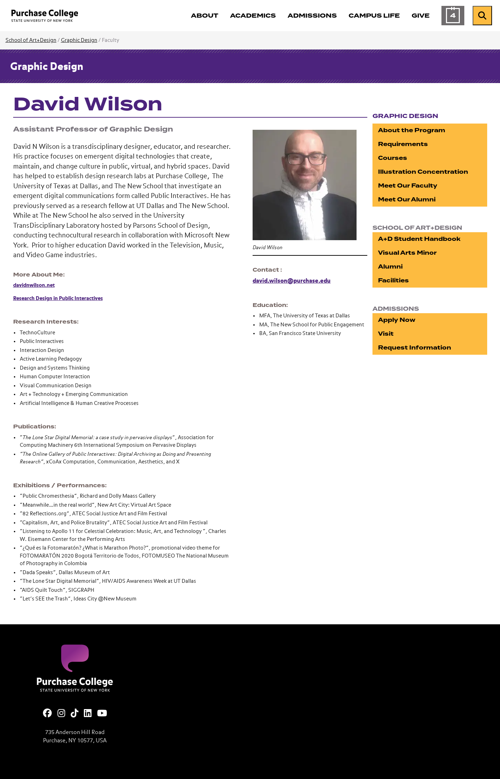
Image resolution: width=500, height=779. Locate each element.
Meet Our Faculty (407, 185)
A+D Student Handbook (419, 239)
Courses (392, 158)
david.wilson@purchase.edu (292, 281)
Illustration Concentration (423, 171)
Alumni (390, 266)
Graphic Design (79, 40)
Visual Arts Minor (407, 252)
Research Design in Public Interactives (58, 298)
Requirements (403, 144)
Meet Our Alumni (407, 199)
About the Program (411, 130)
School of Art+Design (31, 40)
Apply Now (396, 320)
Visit (386, 333)
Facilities (393, 280)
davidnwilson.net (34, 285)
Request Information (414, 347)
